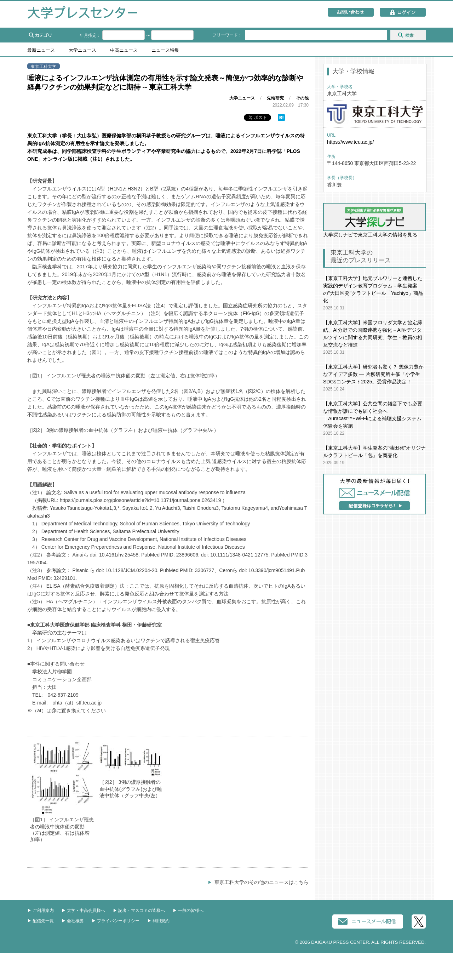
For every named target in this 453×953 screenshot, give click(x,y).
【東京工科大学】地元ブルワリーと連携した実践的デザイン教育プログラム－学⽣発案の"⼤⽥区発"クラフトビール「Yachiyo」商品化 (373, 289)
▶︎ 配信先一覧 (40, 920)
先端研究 (275, 98)
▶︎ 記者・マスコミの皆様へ (139, 910)
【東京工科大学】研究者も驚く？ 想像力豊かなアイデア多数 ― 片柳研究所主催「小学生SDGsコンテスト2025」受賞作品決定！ (373, 374)
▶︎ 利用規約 (158, 920)
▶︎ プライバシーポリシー (115, 920)
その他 (302, 98)
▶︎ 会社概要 (73, 920)
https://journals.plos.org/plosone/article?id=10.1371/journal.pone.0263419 (140, 500)
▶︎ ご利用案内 (40, 910)
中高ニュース (124, 50)
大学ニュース (82, 50)
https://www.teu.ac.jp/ (350, 142)
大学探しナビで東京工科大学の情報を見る (374, 220)
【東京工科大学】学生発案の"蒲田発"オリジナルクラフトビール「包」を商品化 (374, 451)
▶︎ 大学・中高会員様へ (83, 910)
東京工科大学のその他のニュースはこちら (261, 882)
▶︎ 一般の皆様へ (188, 910)
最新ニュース (41, 50)
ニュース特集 (165, 50)
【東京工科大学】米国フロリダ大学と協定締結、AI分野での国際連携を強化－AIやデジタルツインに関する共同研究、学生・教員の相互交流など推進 (372, 334)
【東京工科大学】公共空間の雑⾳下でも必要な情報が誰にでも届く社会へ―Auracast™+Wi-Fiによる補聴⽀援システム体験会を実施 (372, 415)
